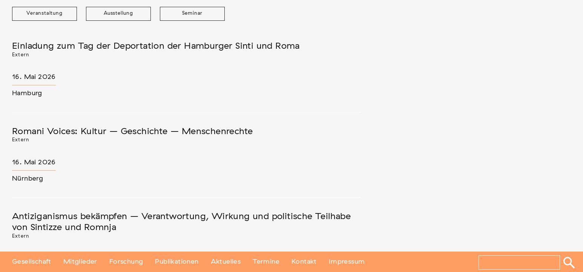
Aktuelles (226, 261)
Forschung (126, 261)
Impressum (347, 261)
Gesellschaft (31, 261)
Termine (266, 261)
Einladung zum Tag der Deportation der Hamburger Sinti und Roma (156, 46)
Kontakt (304, 261)
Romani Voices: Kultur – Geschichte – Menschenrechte (132, 131)
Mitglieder (80, 261)
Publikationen (176, 261)
